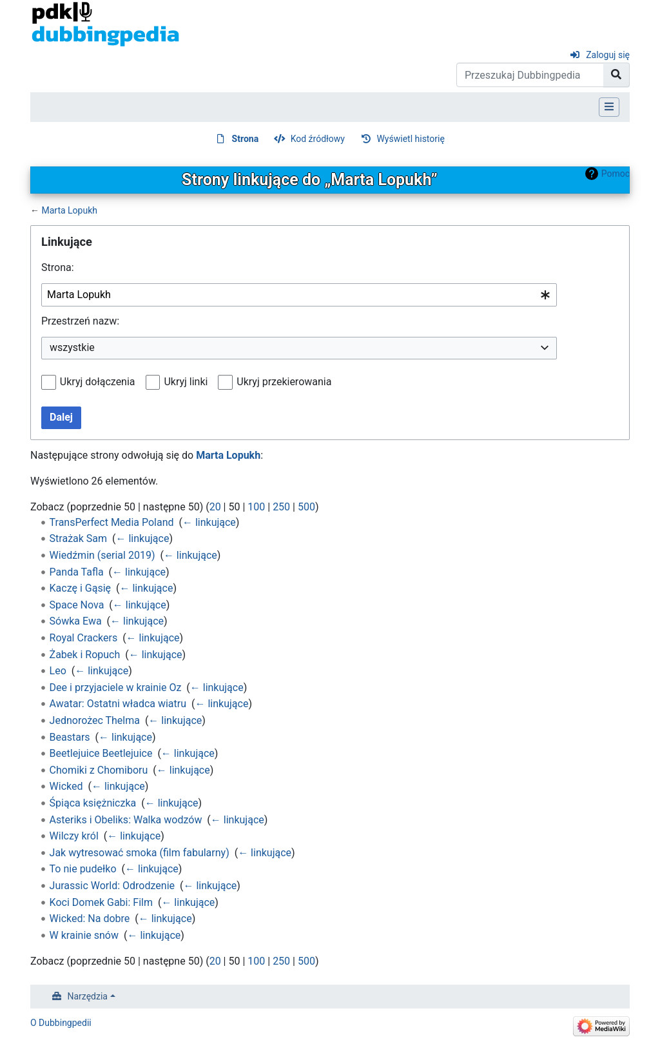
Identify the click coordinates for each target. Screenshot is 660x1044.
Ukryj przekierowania (284, 382)
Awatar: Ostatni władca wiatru (118, 704)
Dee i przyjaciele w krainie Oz (116, 687)
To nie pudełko (83, 869)
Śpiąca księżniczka (93, 803)
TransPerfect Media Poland (112, 522)
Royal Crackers (84, 638)
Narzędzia (88, 996)
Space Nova (77, 605)
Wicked (66, 786)
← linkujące (209, 522)
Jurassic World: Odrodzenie (112, 885)
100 (256, 507)
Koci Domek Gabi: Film (101, 902)
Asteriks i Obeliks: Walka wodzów (126, 820)
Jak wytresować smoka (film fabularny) (139, 853)
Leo (58, 671)
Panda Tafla (77, 572)
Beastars (70, 737)
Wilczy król (74, 836)
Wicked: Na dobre (90, 918)
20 (215, 507)
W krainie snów (84, 935)
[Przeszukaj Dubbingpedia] (530, 75)
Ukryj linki (186, 382)
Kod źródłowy (318, 139)
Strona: (57, 267)
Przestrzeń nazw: (80, 321)
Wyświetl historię (410, 139)
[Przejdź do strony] (616, 75)
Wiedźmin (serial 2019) (102, 555)
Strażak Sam (79, 538)
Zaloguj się (608, 55)
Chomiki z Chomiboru (99, 770)
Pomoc (615, 173)
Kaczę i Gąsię (80, 588)
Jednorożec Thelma (95, 720)
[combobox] (299, 295)
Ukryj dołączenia (97, 382)
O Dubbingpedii (61, 1023)
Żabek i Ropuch (85, 654)
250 (281, 507)
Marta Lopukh (69, 210)
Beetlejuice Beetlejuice (101, 753)
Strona (245, 139)
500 (306, 507)
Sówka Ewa (76, 621)
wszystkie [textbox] (72, 347)
